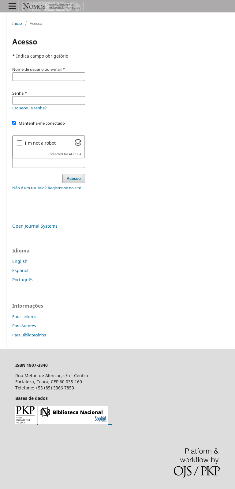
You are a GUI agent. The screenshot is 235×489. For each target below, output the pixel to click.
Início (17, 23)
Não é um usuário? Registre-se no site (46, 188)
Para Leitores (24, 316)
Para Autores (24, 325)
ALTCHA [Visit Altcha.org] (75, 154)
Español (20, 270)
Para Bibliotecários (29, 335)
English (20, 261)
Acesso (74, 178)
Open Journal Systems (35, 226)
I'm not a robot (40, 143)
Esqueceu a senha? (29, 108)
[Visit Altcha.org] (78, 144)
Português (22, 279)
